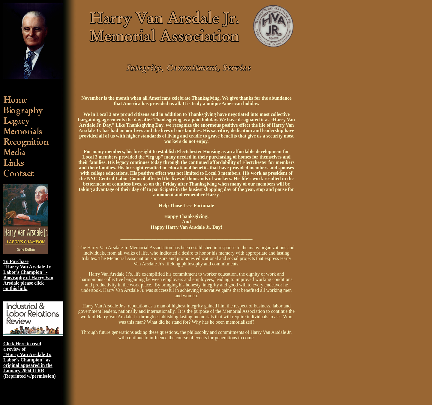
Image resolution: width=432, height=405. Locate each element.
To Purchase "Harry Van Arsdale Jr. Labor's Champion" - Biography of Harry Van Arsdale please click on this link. (28, 275)
